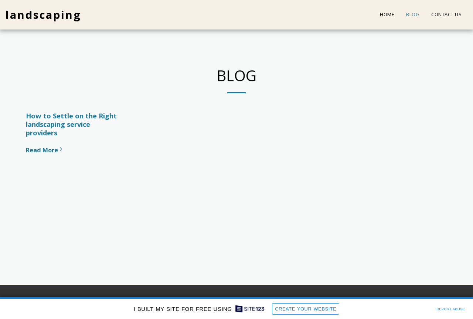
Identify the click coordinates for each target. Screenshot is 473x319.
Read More (45, 150)
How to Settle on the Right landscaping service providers (71, 124)
